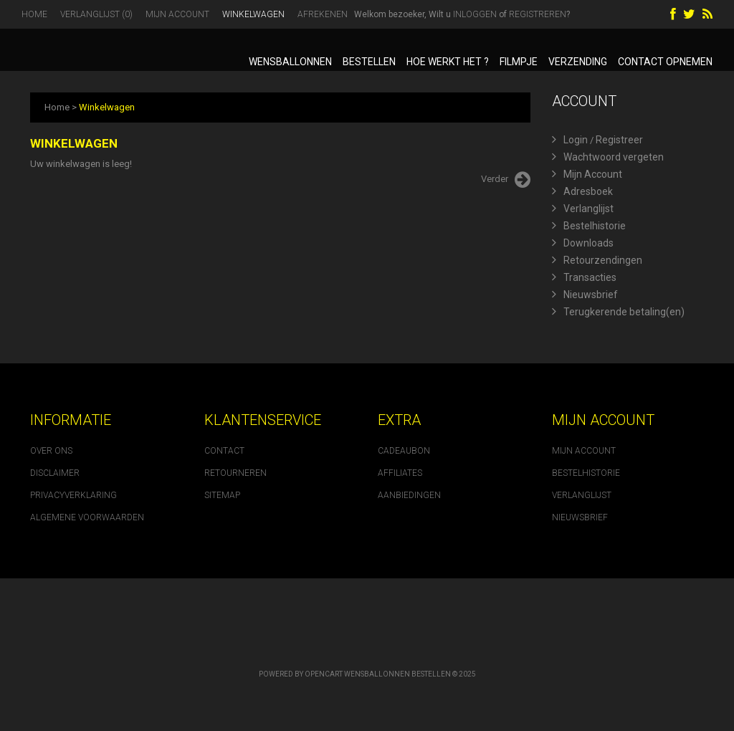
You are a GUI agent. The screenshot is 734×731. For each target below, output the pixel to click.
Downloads (583, 243)
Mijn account (584, 451)
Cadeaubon (404, 451)
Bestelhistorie (589, 225)
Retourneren (235, 473)
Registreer (619, 139)
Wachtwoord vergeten (608, 157)
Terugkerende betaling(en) (618, 311)
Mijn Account (177, 14)
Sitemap (222, 495)
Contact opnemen (665, 61)
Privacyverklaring (73, 495)
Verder (505, 180)
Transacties (584, 277)
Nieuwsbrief (585, 294)
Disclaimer (55, 473)
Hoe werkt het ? (447, 61)
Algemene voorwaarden (87, 517)
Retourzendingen (597, 260)
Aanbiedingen (409, 495)
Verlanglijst (583, 208)
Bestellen (369, 61)
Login (570, 139)
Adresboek (582, 191)
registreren (537, 14)
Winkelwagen (253, 14)
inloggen (475, 14)
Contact (224, 451)
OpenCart (324, 674)
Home (34, 14)
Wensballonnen (290, 61)
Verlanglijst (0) (96, 14)
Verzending (577, 61)
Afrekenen (322, 14)
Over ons (51, 451)
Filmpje (519, 61)
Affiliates (400, 473)
